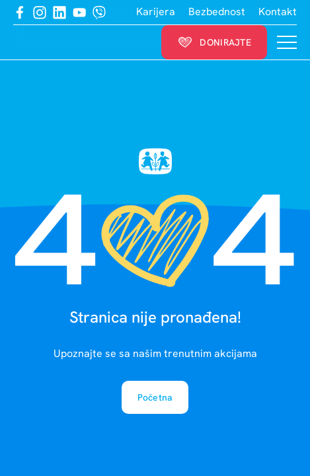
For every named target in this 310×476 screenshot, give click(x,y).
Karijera (155, 12)
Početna (155, 397)
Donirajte (214, 42)
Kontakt (277, 12)
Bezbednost (216, 12)
